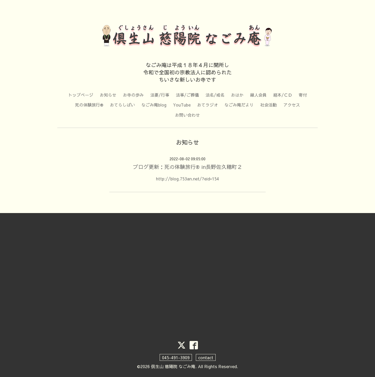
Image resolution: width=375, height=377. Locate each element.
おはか (237, 95)
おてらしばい (122, 105)
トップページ (80, 95)
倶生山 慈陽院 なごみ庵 (173, 366)
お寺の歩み (133, 95)
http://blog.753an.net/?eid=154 (187, 178)
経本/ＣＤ (282, 95)
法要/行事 (159, 95)
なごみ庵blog (153, 105)
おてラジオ (207, 105)
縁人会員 (258, 95)
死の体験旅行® (89, 105)
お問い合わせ (187, 115)
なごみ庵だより (239, 105)
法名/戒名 (214, 95)
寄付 (303, 95)
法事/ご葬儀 (187, 95)
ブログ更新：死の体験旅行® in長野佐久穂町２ (187, 166)
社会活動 (268, 105)
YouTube (182, 105)
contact (205, 357)
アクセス (291, 105)
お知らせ (108, 95)
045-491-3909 (176, 357)
